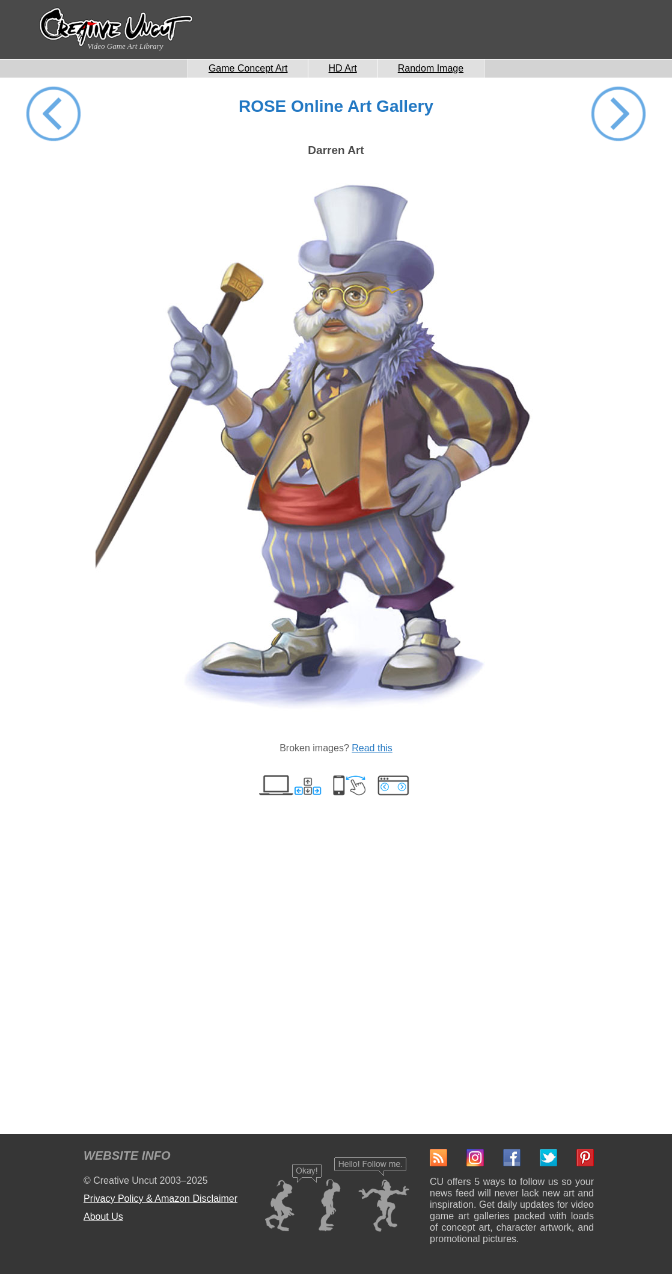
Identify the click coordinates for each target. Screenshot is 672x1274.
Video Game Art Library (125, 46)
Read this (372, 748)
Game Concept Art (248, 68)
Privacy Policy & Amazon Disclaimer (160, 1198)
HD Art (343, 68)
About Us (103, 1216)
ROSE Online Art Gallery (336, 106)
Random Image (430, 68)
